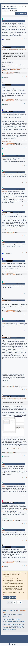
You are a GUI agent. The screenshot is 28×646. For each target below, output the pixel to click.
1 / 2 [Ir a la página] (15, 602)
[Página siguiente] (17, 602)
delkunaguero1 (6, 626)
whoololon (4, 111)
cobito (3, 47)
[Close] (25, 573)
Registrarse (6, 597)
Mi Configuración (5, 519)
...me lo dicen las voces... (7, 141)
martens (3, 20)
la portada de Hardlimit (15, 69)
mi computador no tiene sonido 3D (18, 49)
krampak (3, 502)
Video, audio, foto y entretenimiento (10, 8)
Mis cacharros (4, 70)
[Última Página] (20, 602)
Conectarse (13, 597)
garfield (3, 84)
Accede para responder (21, 13)
